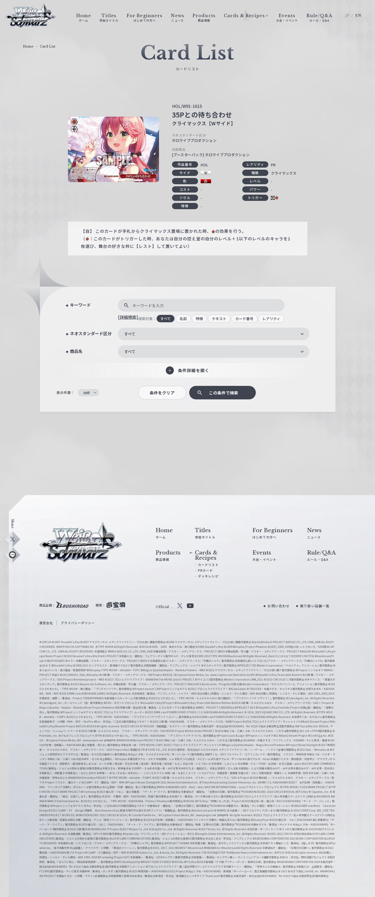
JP (347, 15)
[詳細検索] (128, 317)
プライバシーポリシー (78, 623)
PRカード (205, 570)
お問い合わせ (279, 605)
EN (358, 15)
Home (28, 46)
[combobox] (213, 334)
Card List (47, 46)
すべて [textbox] (129, 334)
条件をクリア (162, 393)
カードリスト (208, 564)
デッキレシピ (208, 576)
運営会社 (46, 623)
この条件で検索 (223, 393)
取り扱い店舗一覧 (314, 605)
